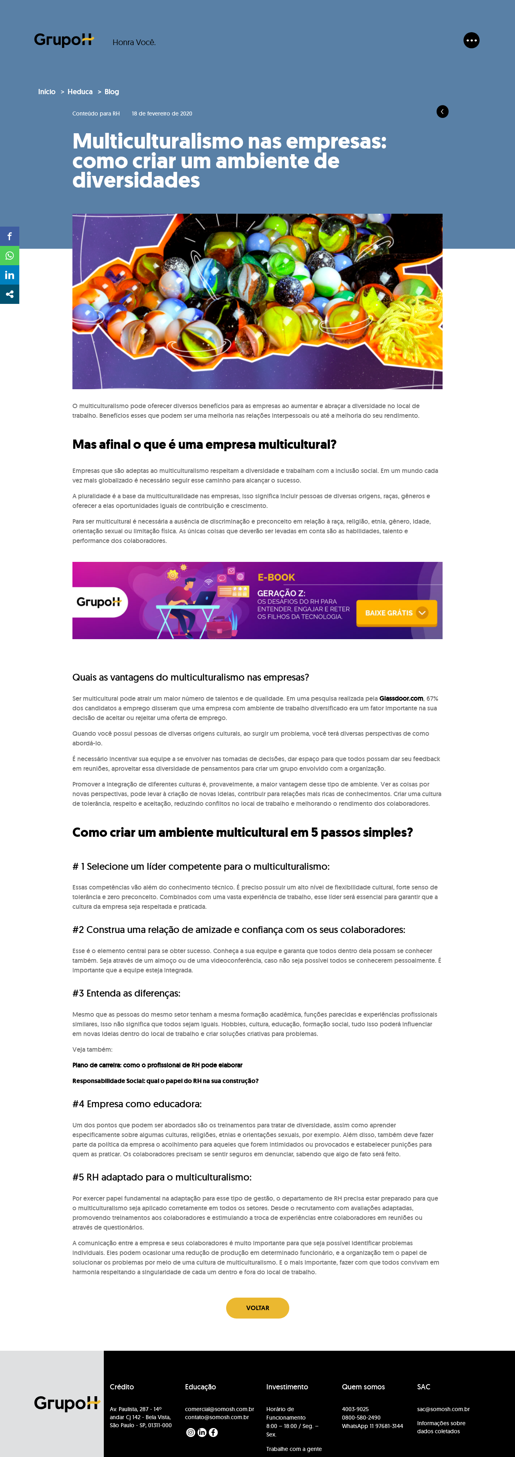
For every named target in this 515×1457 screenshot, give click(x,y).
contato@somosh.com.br (217, 1417)
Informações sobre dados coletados (441, 1427)
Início (47, 92)
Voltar (257, 1308)
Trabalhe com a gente (294, 1449)
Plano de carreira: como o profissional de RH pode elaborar (157, 1065)
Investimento (287, 1387)
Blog (112, 92)
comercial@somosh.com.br (219, 1409)
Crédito (122, 1387)
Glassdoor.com (401, 698)
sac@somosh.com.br (443, 1409)
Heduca (80, 92)
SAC (424, 1387)
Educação (200, 1387)
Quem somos (363, 1387)
